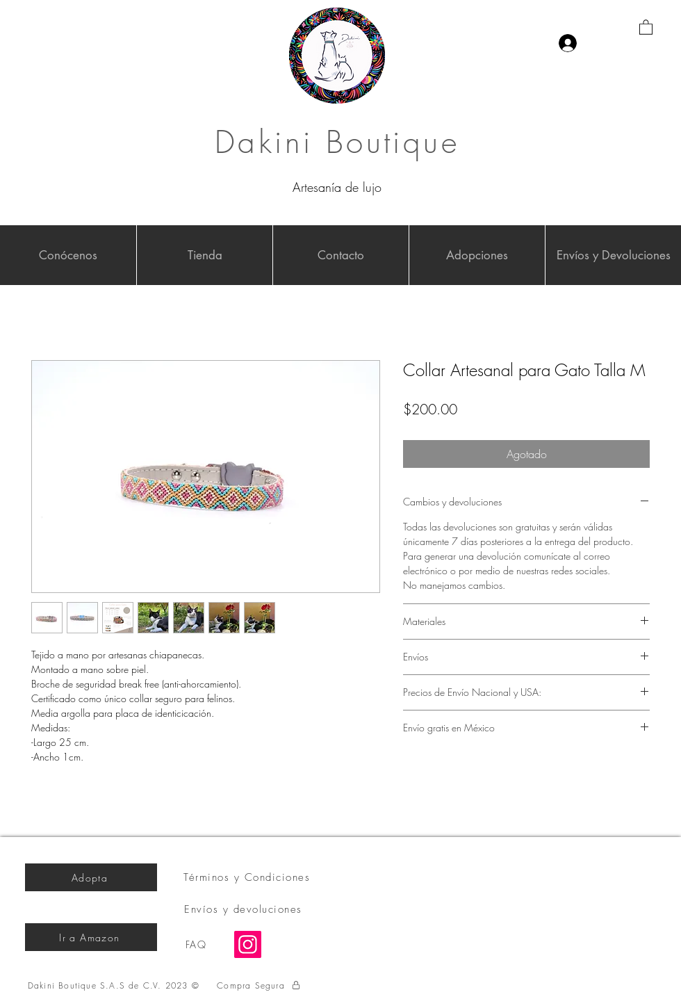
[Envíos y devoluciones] (244, 909)
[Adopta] (91, 877)
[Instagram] (247, 944)
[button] (646, 27)
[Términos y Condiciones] (248, 877)
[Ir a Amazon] (91, 937)
